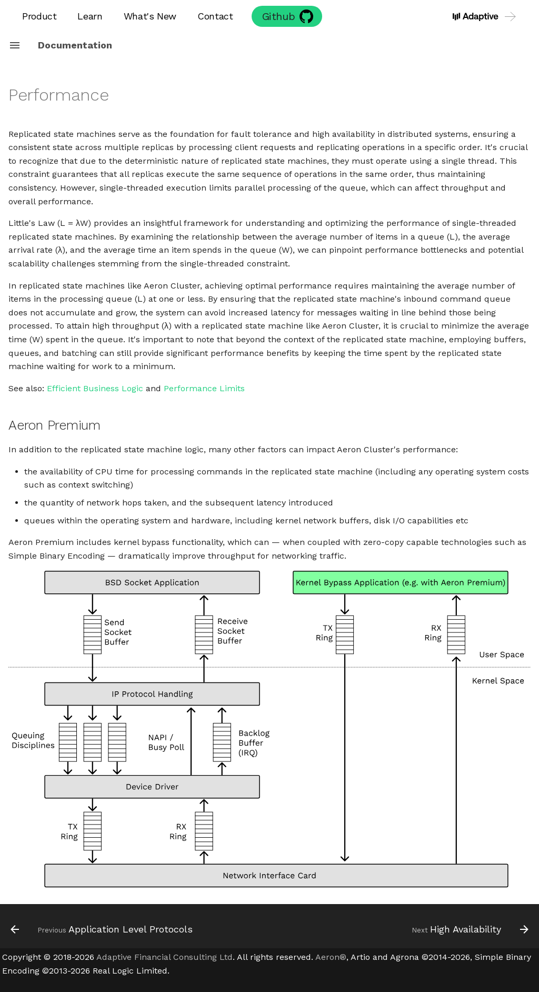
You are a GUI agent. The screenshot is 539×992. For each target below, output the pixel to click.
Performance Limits (204, 388)
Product (39, 16)
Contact (215, 16)
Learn (89, 16)
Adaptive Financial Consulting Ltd (164, 957)
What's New (150, 16)
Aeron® (330, 957)
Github (278, 16)
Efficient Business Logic (95, 388)
